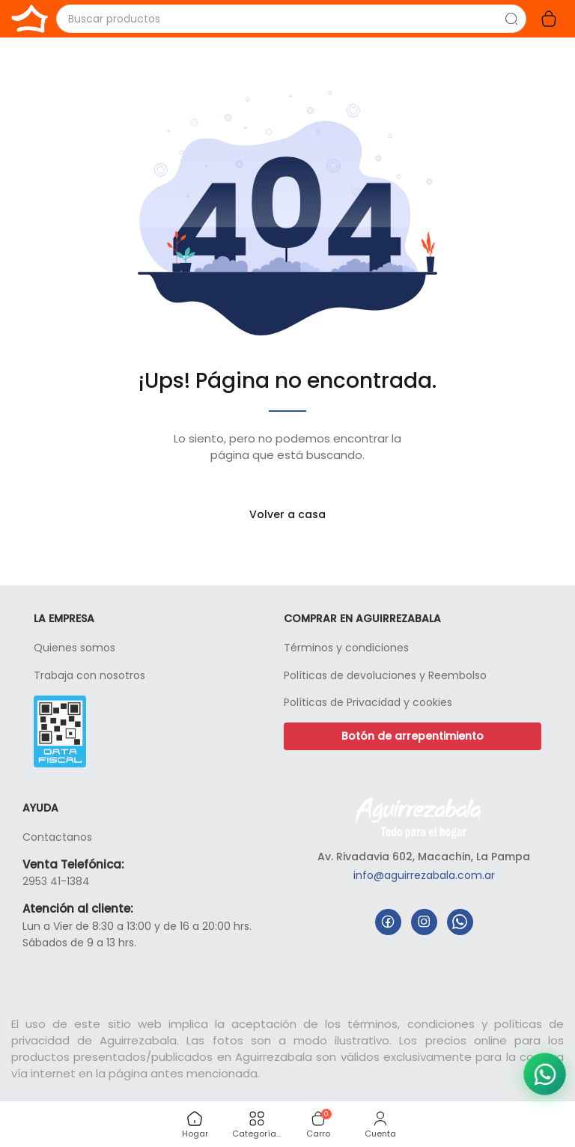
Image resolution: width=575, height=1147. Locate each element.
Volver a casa (287, 514)
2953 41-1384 (56, 881)
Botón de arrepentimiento (412, 735)
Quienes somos (74, 647)
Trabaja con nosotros (89, 675)
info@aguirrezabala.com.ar (424, 875)
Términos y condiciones (346, 647)
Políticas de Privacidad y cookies (368, 702)
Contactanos (57, 837)
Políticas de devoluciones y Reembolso (385, 675)
